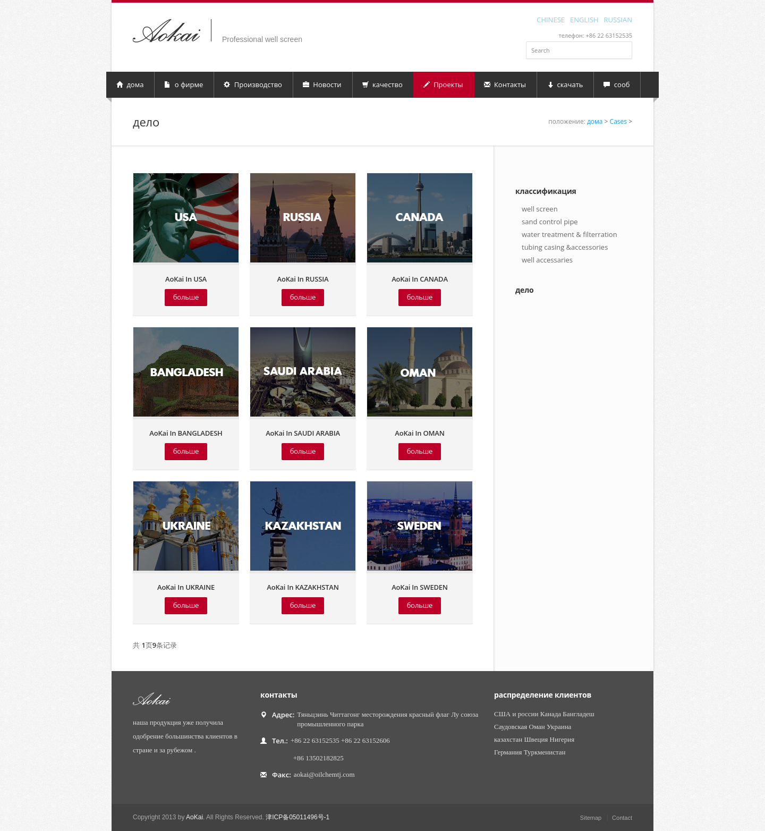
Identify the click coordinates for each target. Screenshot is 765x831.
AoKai (194, 817)
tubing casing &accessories (565, 247)
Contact (622, 818)
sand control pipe (550, 221)
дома (129, 84)
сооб (617, 84)
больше (186, 297)
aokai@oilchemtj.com (324, 774)
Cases (618, 121)
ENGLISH (584, 19)
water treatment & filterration (569, 234)
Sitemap (590, 818)
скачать (565, 84)
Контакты (505, 84)
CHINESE (551, 19)
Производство (253, 84)
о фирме (183, 84)
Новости (322, 84)
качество (382, 84)
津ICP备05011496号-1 (297, 817)
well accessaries (547, 260)
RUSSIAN (618, 19)
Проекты (443, 84)
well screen (540, 209)
